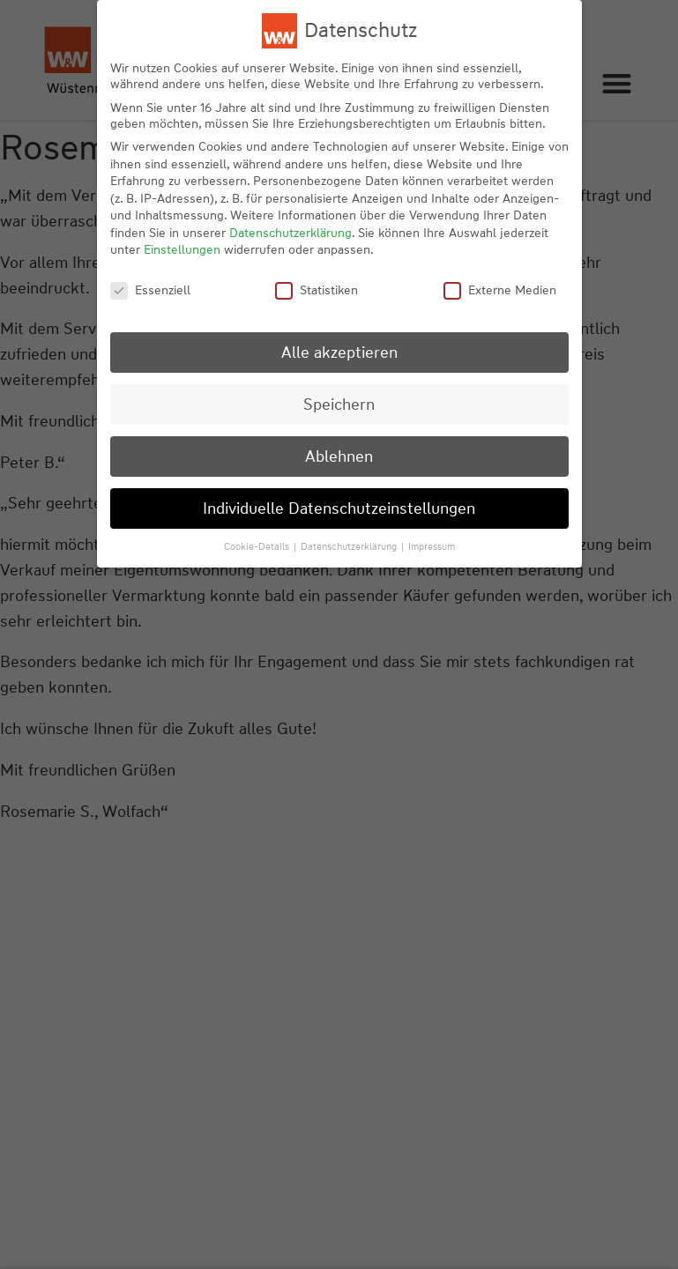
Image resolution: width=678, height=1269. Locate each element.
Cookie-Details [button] (258, 544)
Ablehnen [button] (339, 454)
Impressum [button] (431, 544)
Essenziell (150, 289)
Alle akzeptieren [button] (339, 350)
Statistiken (316, 289)
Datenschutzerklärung (290, 231)
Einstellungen (182, 248)
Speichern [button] (339, 402)
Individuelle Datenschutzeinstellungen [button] (339, 506)
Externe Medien (499, 289)
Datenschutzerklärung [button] (350, 544)
